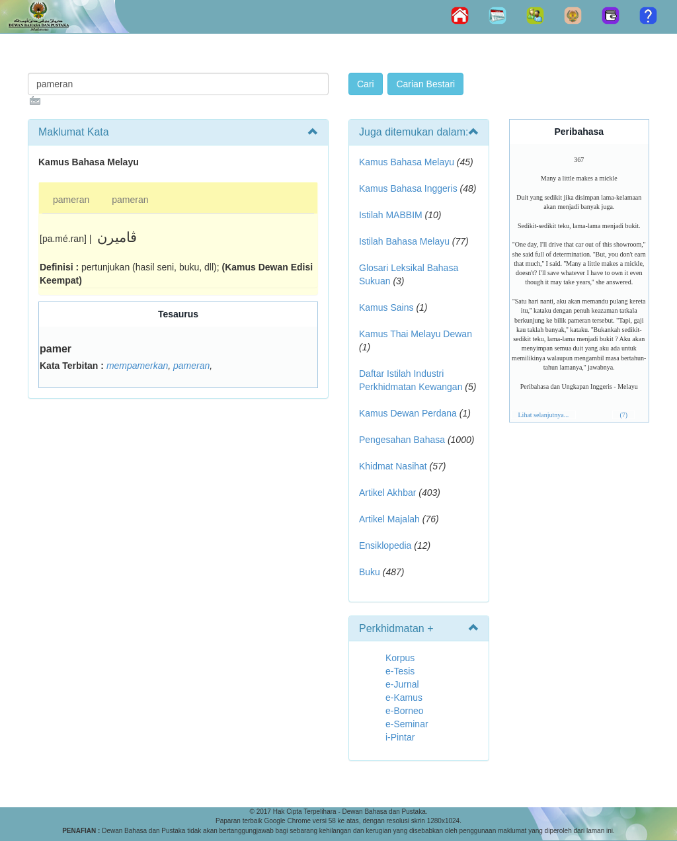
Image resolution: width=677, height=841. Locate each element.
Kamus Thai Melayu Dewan (415, 334)
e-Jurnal (402, 684)
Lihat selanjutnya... (543, 415)
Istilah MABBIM (390, 215)
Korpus (400, 658)
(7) (623, 415)
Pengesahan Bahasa (402, 439)
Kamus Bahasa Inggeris (408, 188)
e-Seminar (406, 724)
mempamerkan (137, 365)
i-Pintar (400, 737)
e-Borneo (404, 710)
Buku (369, 572)
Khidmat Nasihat (393, 466)
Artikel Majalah (389, 519)
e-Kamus (403, 697)
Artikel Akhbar (387, 492)
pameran (71, 199)
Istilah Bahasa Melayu (404, 241)
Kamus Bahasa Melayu (408, 162)
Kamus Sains (386, 307)
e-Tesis (400, 671)
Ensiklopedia (385, 545)
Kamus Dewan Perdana (408, 413)
